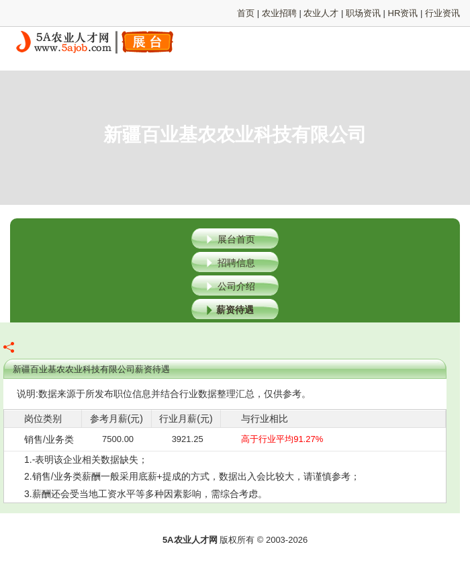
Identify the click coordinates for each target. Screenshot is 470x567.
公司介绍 (236, 286)
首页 (245, 13)
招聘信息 (236, 262)
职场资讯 (363, 13)
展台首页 (236, 239)
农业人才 (320, 13)
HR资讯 (403, 13)
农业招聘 (279, 13)
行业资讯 (442, 13)
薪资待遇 (235, 309)
